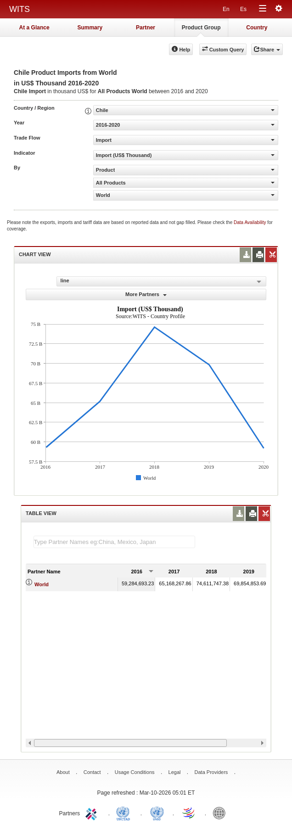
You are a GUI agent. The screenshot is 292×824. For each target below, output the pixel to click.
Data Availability (250, 222)
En (226, 9)
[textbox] (114, 542)
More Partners (146, 294)
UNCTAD (125, 812)
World (41, 584)
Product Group (201, 27)
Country (256, 27)
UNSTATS (157, 812)
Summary (89, 27)
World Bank (221, 812)
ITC (93, 812)
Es (243, 9)
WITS (19, 9)
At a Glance (34, 27)
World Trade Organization (189, 812)
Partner (145, 27)
